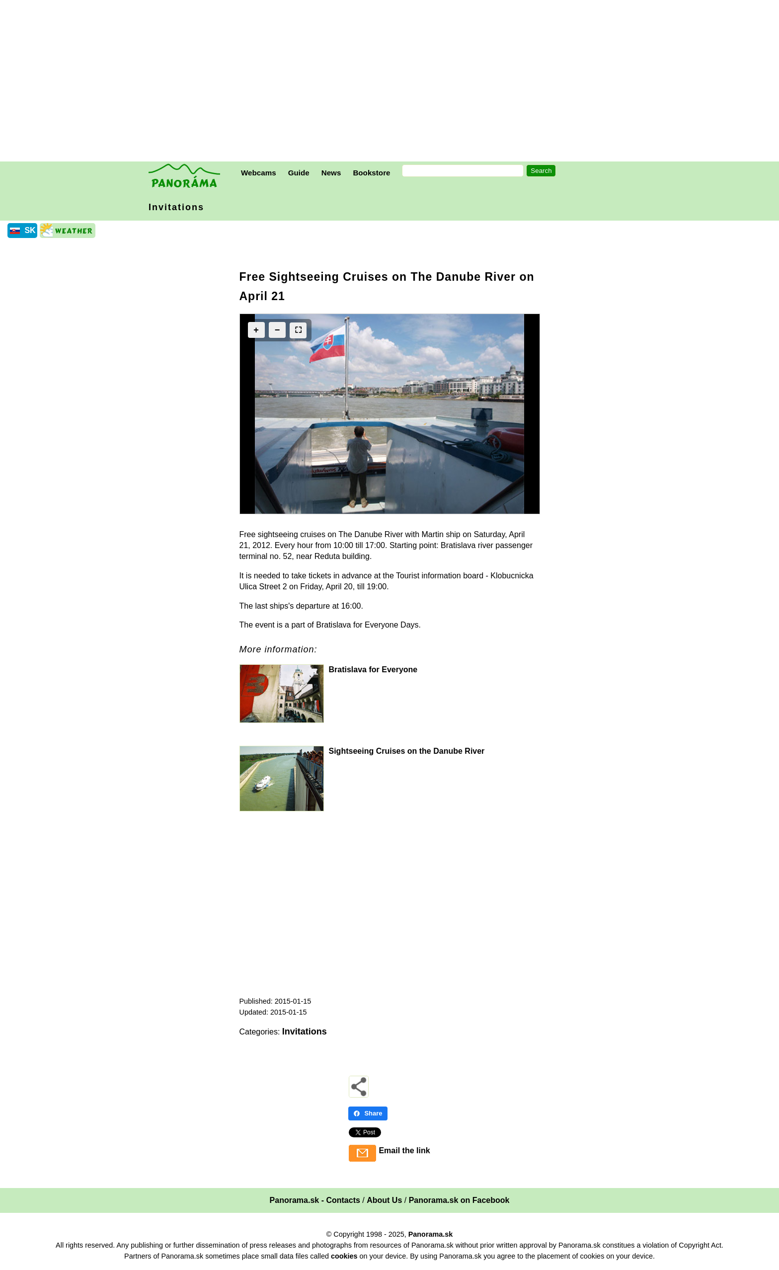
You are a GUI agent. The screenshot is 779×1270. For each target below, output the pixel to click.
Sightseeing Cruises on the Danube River (407, 751)
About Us (384, 1200)
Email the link (404, 1150)
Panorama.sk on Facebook (459, 1200)
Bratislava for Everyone (373, 669)
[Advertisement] (392, 82)
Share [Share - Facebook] (367, 1113)
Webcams (258, 172)
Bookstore (371, 172)
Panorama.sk (430, 1234)
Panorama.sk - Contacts (315, 1200)
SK (29, 230)
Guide (299, 172)
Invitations (176, 207)
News (331, 172)
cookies (344, 1256)
